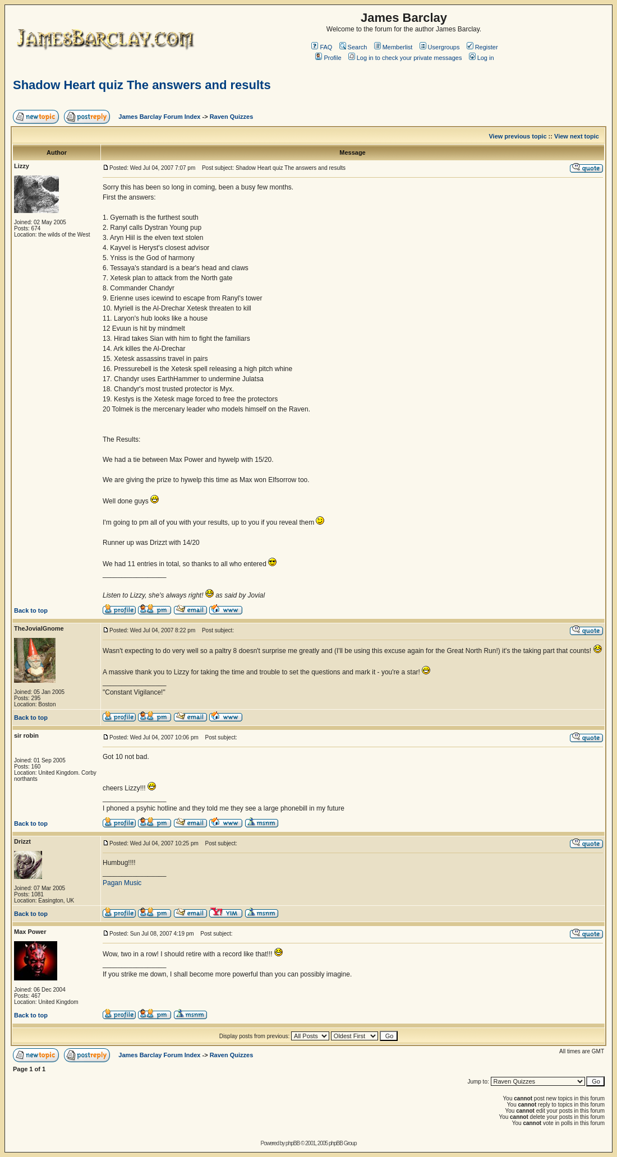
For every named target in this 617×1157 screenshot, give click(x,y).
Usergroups (440, 47)
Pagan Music (122, 883)
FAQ (321, 47)
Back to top (31, 610)
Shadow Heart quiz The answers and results (142, 85)
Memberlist (393, 47)
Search (353, 47)
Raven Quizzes (232, 116)
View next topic (576, 136)
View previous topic (517, 136)
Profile (328, 57)
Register (482, 47)
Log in (481, 57)
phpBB (293, 1143)
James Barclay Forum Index (159, 116)
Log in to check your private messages (405, 57)
